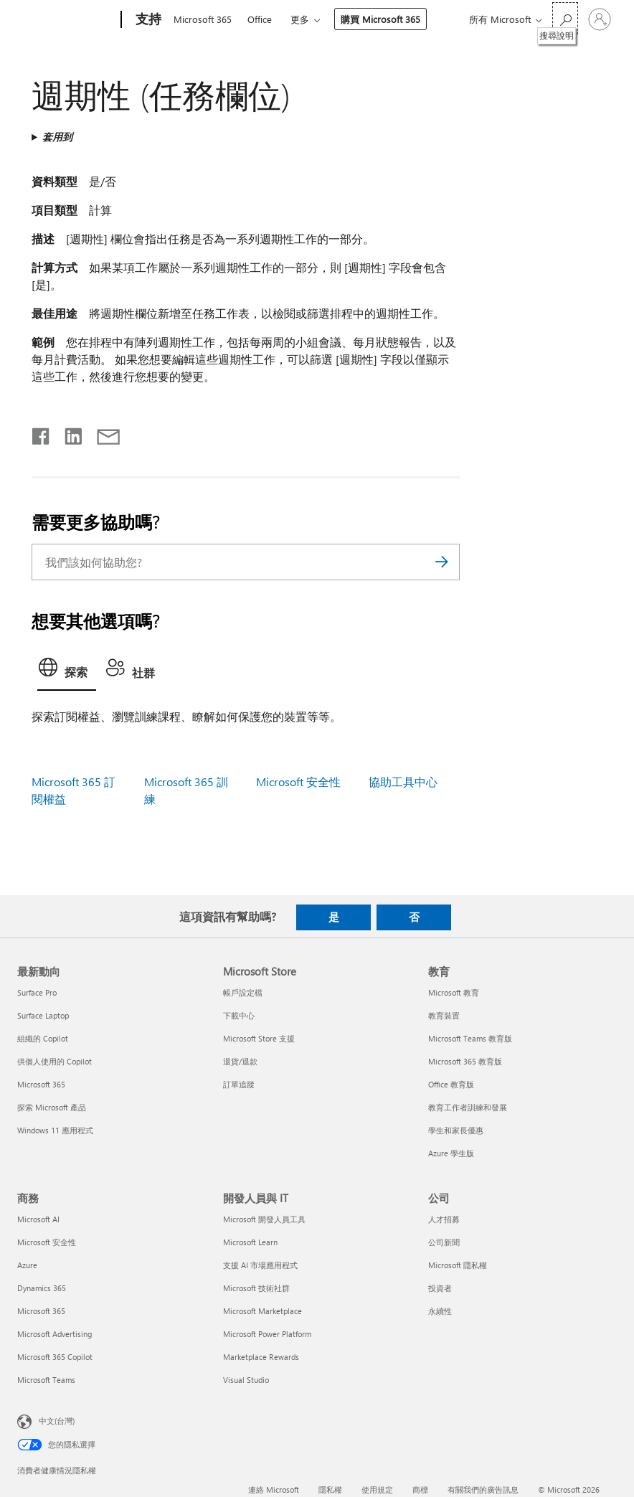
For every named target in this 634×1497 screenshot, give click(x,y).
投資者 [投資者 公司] (440, 1288)
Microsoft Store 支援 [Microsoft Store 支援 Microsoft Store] (259, 1038)
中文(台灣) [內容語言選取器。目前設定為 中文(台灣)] (57, 1420)
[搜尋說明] (565, 18)
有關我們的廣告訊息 (483, 1489)
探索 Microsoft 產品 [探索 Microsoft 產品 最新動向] (51, 1107)
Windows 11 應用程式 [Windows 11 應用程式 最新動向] (55, 1130)
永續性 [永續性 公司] (440, 1310)
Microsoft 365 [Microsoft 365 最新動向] (41, 1084)
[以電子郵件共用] (102, 433)
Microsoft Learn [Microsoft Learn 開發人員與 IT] (250, 1242)
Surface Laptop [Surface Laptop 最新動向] (43, 1015)
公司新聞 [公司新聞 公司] (444, 1242)
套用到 (57, 136)
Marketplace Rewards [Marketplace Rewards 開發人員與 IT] (261, 1356)
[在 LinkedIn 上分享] (68, 433)
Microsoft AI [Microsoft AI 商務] (38, 1219)
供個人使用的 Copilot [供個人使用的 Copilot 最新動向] (54, 1061)
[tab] (66, 671)
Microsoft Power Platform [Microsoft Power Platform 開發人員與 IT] (267, 1333)
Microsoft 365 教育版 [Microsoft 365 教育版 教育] (465, 1061)
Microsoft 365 (203, 19)
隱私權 (330, 1489)
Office (259, 19)
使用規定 (377, 1489)
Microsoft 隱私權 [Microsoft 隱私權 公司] (457, 1265)
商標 (420, 1489)
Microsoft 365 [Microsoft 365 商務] (41, 1310)
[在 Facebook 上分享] (42, 433)
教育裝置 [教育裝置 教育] (444, 1015)
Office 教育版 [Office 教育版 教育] (451, 1084)
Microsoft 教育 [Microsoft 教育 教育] (453, 992)
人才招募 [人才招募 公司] (444, 1219)
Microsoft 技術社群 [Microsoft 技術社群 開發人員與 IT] (256, 1288)
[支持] (147, 20)
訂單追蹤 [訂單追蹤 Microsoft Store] (239, 1084)
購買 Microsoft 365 (380, 19)
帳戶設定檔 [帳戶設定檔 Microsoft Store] (242, 992)
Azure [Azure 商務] (27, 1265)
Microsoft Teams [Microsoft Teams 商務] (46, 1379)
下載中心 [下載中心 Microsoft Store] (239, 1015)
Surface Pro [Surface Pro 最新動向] (37, 992)
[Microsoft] (66, 20)
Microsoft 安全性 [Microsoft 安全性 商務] (46, 1242)
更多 (299, 19)
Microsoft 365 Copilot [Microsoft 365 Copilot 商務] (55, 1356)
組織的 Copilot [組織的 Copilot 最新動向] (42, 1038)
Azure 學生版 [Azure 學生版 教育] (451, 1153)
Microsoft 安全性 (298, 781)
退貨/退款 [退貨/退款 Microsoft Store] (240, 1061)
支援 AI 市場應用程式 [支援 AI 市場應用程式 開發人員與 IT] (260, 1265)
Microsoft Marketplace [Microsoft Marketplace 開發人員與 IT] (262, 1310)
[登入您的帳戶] (599, 19)
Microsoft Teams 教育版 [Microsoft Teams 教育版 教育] (470, 1038)
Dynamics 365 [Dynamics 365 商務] (41, 1288)
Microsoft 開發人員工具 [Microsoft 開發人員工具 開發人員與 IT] (264, 1219)
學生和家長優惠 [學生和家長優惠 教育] (455, 1130)
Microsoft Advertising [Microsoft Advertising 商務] (54, 1333)
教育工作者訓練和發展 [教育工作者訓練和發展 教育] (467, 1107)
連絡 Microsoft (273, 1489)
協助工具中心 (403, 781)
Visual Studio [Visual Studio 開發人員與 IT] (246, 1379)
